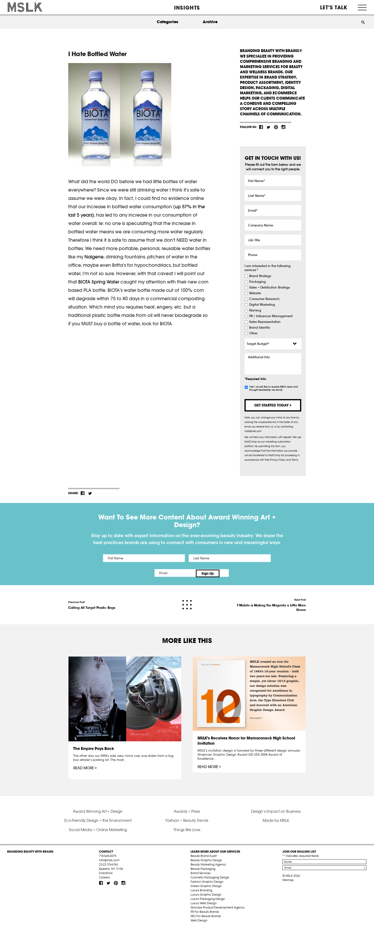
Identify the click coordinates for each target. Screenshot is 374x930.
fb (261, 127)
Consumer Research (264, 299)
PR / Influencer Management (271, 316)
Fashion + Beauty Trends (187, 821)
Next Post (270, 604)
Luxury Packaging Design (208, 900)
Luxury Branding (201, 891)
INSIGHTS (187, 7)
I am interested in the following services (267, 268)
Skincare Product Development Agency (217, 909)
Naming (255, 310)
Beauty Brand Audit (204, 857)
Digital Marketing (262, 305)
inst (283, 127)
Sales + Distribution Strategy (269, 287)
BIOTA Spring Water (98, 282)
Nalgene (94, 257)
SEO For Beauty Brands (206, 917)
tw (268, 127)
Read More (83, 767)
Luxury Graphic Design (206, 896)
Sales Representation (264, 322)
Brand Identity (259, 328)
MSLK (25, 7)
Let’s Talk (334, 7)
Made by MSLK (276, 821)
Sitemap (288, 881)
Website (255, 293)
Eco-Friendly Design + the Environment (97, 821)
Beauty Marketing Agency (208, 866)
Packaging (257, 282)
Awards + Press (187, 812)
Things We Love (186, 830)
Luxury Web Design (204, 904)
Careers (104, 879)
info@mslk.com (109, 861)
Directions (106, 874)
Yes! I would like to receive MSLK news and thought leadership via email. (273, 388)
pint (276, 127)
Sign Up (227, 573)
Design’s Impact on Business (276, 812)
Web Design (199, 922)
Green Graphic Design (206, 887)
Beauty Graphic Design (206, 861)
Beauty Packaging (203, 870)
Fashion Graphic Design (207, 883)
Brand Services (201, 874)
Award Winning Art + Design (98, 812)
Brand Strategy (260, 276)
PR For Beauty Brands (205, 913)
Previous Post (91, 604)
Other (253, 333)
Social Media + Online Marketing (98, 830)
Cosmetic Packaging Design (210, 879)
